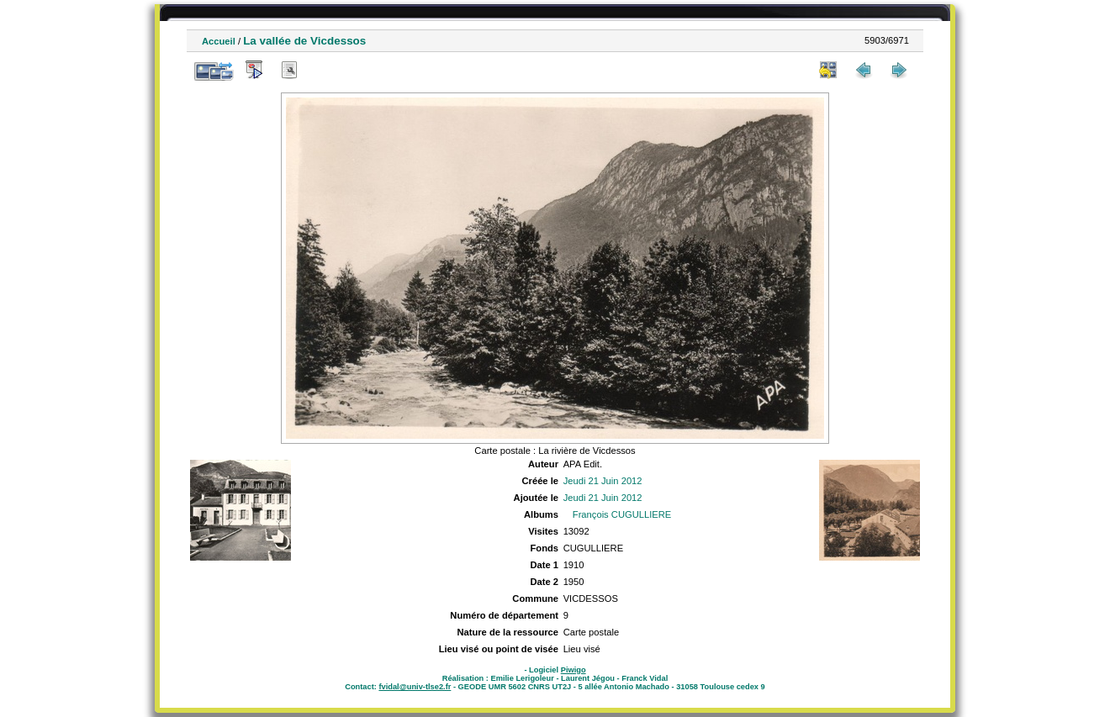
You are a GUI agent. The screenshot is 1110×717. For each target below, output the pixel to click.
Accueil (218, 41)
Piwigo (573, 670)
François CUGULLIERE (622, 514)
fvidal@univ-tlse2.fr (414, 687)
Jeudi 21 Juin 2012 (602, 481)
